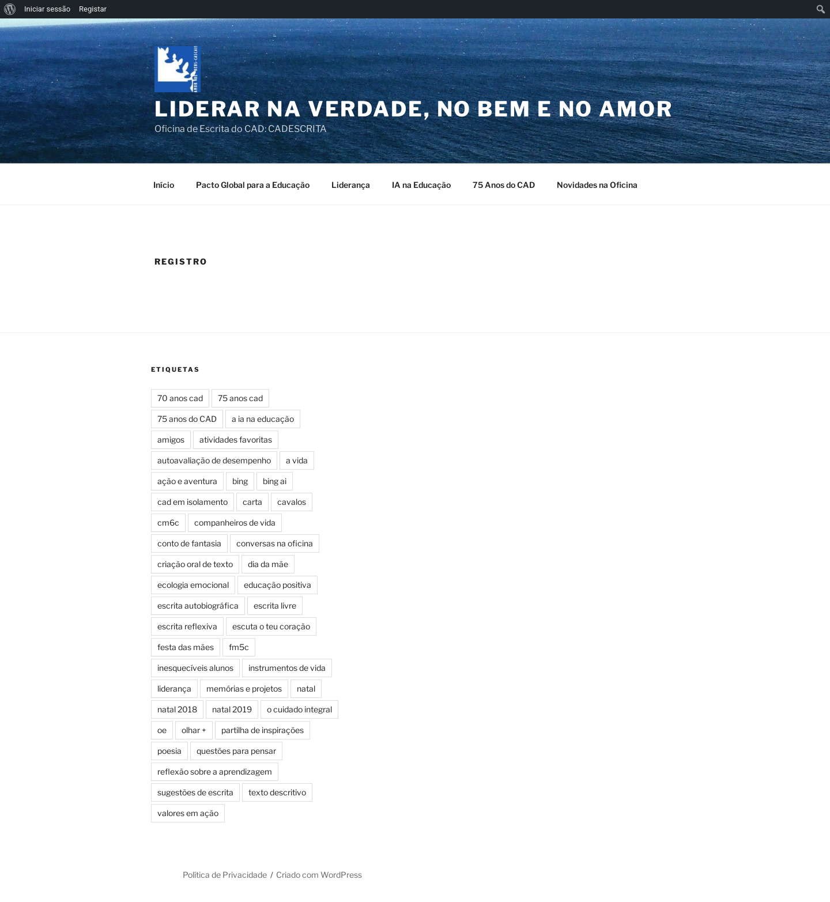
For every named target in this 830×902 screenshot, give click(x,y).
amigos (170, 439)
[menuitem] (10, 9)
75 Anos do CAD (504, 185)
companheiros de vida (235, 522)
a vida (297, 460)
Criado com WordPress (319, 875)
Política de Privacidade (225, 875)
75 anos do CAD (187, 419)
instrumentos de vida (287, 668)
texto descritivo (277, 792)
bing (240, 481)
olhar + (194, 730)
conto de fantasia (189, 543)
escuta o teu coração (271, 626)
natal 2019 (232, 709)
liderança (174, 688)
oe (162, 730)
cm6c (168, 522)
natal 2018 (177, 709)
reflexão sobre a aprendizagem (214, 771)
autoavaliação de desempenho (214, 460)
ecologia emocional (193, 585)
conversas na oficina (274, 543)
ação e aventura (187, 481)
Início (163, 185)
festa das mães (185, 647)
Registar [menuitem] (93, 9)
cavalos (291, 502)
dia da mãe (268, 564)
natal (306, 688)
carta (252, 502)
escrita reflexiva (187, 626)
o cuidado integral (299, 709)
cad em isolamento (192, 502)
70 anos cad (180, 398)
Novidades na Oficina (597, 185)
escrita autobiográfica (198, 605)
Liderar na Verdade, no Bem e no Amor (413, 109)
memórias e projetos (244, 688)
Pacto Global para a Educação (253, 185)
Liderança (350, 185)
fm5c (239, 647)
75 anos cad (240, 398)
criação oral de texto (195, 564)
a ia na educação (263, 419)
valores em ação (187, 813)
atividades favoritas (235, 439)
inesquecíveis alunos (195, 668)
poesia (169, 751)
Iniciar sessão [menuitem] (47, 9)
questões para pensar (236, 751)
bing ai (274, 481)
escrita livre (275, 605)
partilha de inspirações (262, 730)
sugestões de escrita (195, 792)
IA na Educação (421, 185)
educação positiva (277, 585)
